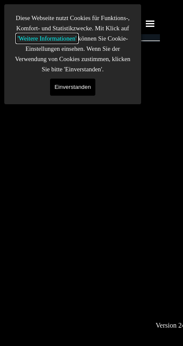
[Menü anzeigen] (150, 23)
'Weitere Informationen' (47, 38)
